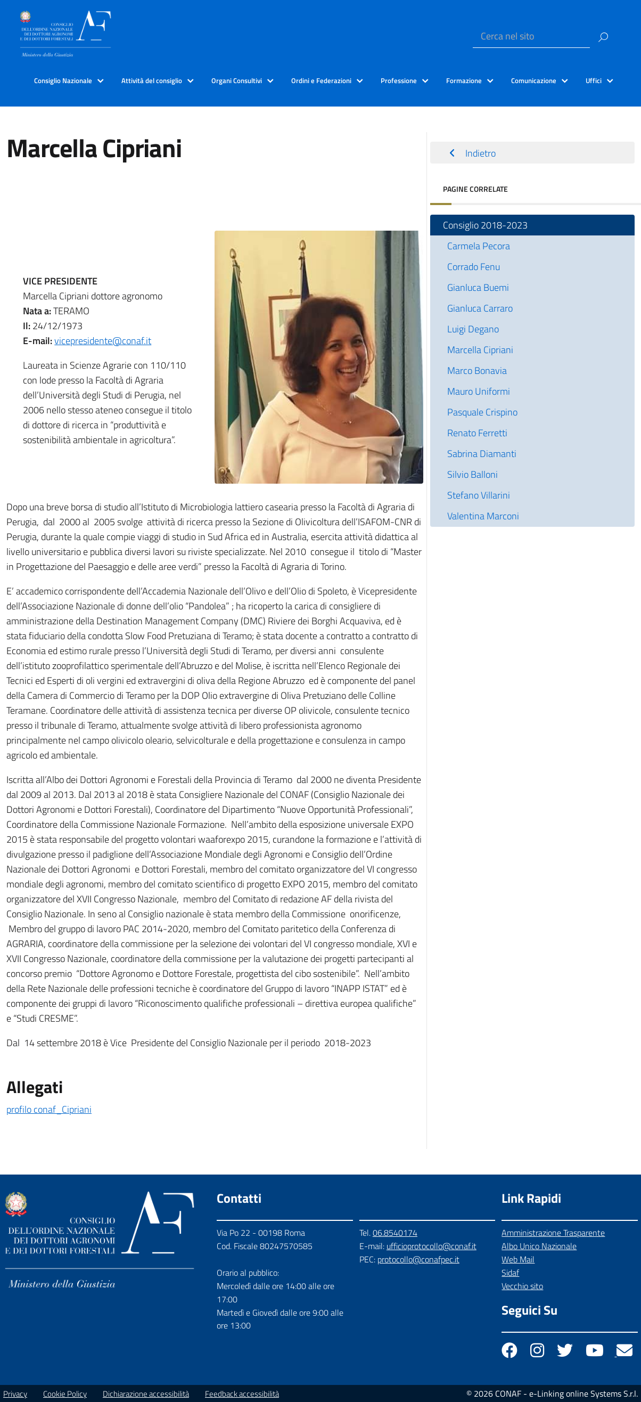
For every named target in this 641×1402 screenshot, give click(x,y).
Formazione (464, 80)
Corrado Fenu (473, 266)
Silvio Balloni (472, 474)
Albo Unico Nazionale (539, 1246)
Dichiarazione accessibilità (146, 1394)
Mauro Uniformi (478, 391)
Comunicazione (533, 80)
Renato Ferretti (477, 433)
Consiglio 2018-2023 (485, 225)
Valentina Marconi (483, 516)
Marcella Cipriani (480, 350)
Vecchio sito (522, 1285)
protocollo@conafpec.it (418, 1259)
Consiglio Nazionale (63, 80)
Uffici (594, 80)
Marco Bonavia (477, 370)
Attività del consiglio (151, 80)
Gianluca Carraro (480, 308)
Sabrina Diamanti (481, 453)
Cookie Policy (65, 1394)
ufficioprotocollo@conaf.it (431, 1246)
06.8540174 (395, 1232)
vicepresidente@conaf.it (102, 340)
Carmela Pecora (478, 246)
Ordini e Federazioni (321, 80)
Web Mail (518, 1259)
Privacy (15, 1394)
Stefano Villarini (478, 495)
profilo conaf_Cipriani (49, 1109)
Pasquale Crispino (482, 412)
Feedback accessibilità (242, 1394)
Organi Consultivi (236, 80)
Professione (399, 80)
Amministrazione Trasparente (553, 1232)
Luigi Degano (473, 329)
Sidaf (510, 1272)
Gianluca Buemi (478, 287)
